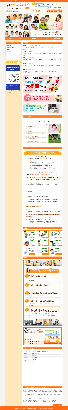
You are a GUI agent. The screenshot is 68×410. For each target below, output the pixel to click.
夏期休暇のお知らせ (31, 63)
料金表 (8, 49)
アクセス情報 (9, 51)
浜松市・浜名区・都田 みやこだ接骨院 (11, 0)
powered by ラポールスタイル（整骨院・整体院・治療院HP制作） (42, 408)
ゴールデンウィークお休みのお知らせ (35, 45)
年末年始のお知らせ (31, 57)
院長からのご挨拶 (10, 47)
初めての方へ (9, 45)
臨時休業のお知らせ (31, 51)
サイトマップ (9, 58)
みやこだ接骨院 (22, 408)
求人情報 (9, 53)
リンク (8, 55)
